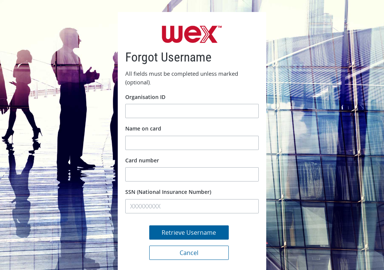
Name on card (143, 128)
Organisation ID (145, 96)
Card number (142, 160)
